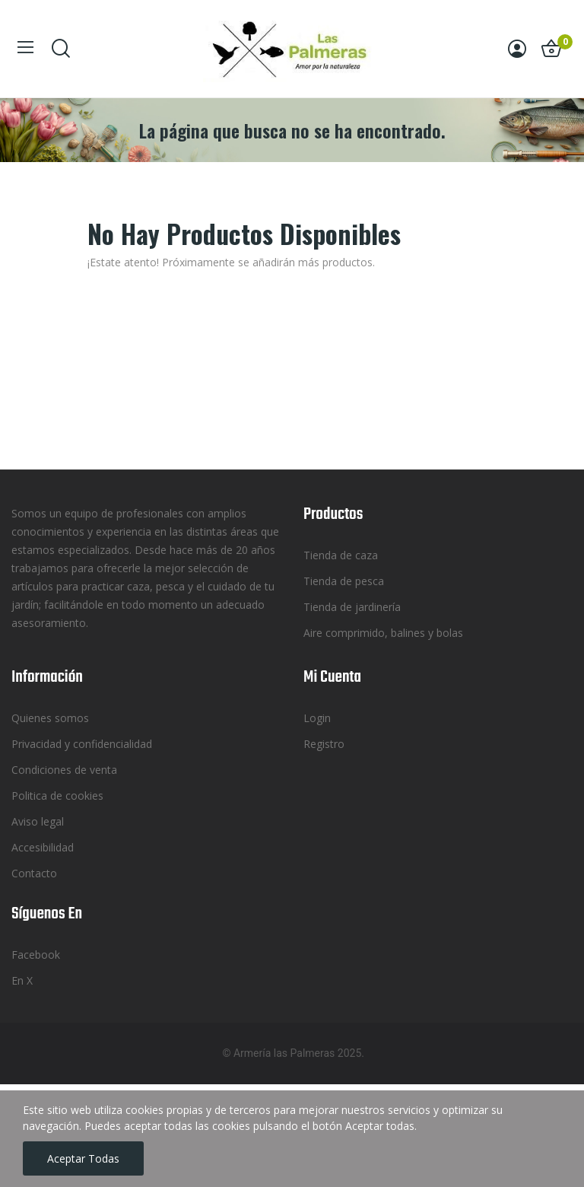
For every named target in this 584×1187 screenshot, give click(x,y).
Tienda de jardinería (352, 607)
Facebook (35, 954)
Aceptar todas (83, 1158)
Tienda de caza (340, 555)
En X (22, 980)
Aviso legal (37, 821)
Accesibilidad (42, 847)
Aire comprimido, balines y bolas (383, 632)
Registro (323, 744)
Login (317, 718)
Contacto (34, 873)
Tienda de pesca (343, 581)
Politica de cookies (57, 795)
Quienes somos (50, 718)
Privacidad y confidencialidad (81, 744)
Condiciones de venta (64, 769)
